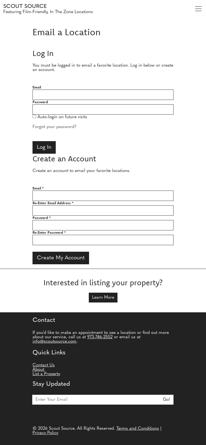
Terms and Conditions (137, 428)
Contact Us (44, 365)
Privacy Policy (45, 433)
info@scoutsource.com (54, 341)
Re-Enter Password (49, 233)
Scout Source (25, 6)
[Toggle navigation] (198, 8)
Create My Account (61, 258)
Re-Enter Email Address (53, 203)
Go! (166, 399)
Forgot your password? (54, 127)
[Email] (96, 400)
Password (40, 102)
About (38, 369)
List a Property (46, 374)
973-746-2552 (100, 337)
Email (37, 87)
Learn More (103, 297)
